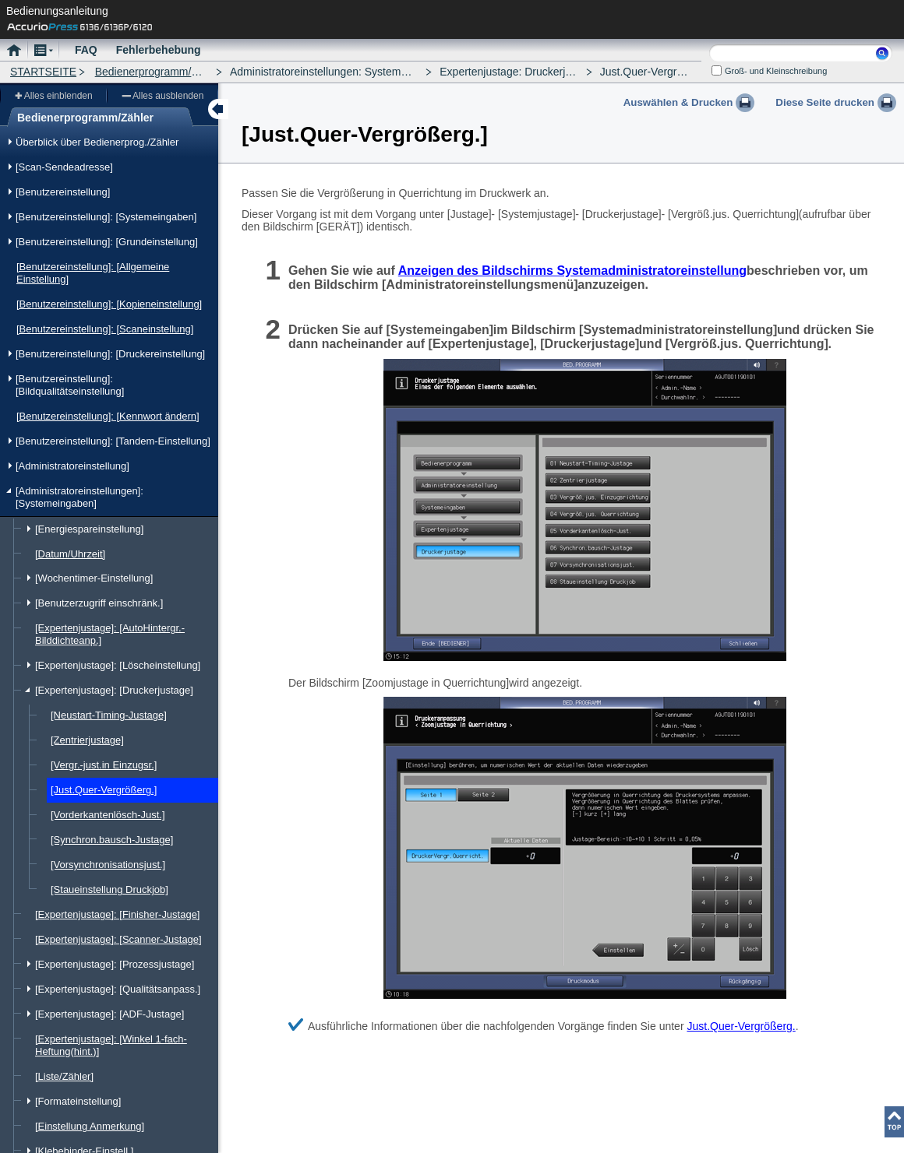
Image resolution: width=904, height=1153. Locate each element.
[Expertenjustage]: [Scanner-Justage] (118, 939)
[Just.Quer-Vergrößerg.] (104, 790)
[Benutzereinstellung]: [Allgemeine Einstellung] (92, 273)
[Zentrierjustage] (87, 740)
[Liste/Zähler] (64, 1076)
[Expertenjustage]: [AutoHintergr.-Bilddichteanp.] (110, 634)
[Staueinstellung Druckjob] (109, 889)
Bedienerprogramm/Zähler (158, 71)
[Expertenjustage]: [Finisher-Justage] (117, 914)
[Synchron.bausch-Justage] (112, 839)
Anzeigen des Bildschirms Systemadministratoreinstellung (572, 270)
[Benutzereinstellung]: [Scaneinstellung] (104, 329)
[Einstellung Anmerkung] (89, 1126)
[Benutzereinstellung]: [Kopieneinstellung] (109, 304)
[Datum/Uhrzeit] (70, 554)
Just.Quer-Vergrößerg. (741, 1026)
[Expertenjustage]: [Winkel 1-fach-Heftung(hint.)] (111, 1045)
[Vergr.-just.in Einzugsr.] (104, 765)
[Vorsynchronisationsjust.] (108, 864)
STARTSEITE (43, 71)
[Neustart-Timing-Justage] (109, 715)
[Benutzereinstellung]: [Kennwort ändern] (108, 416)
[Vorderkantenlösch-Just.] (108, 815)
